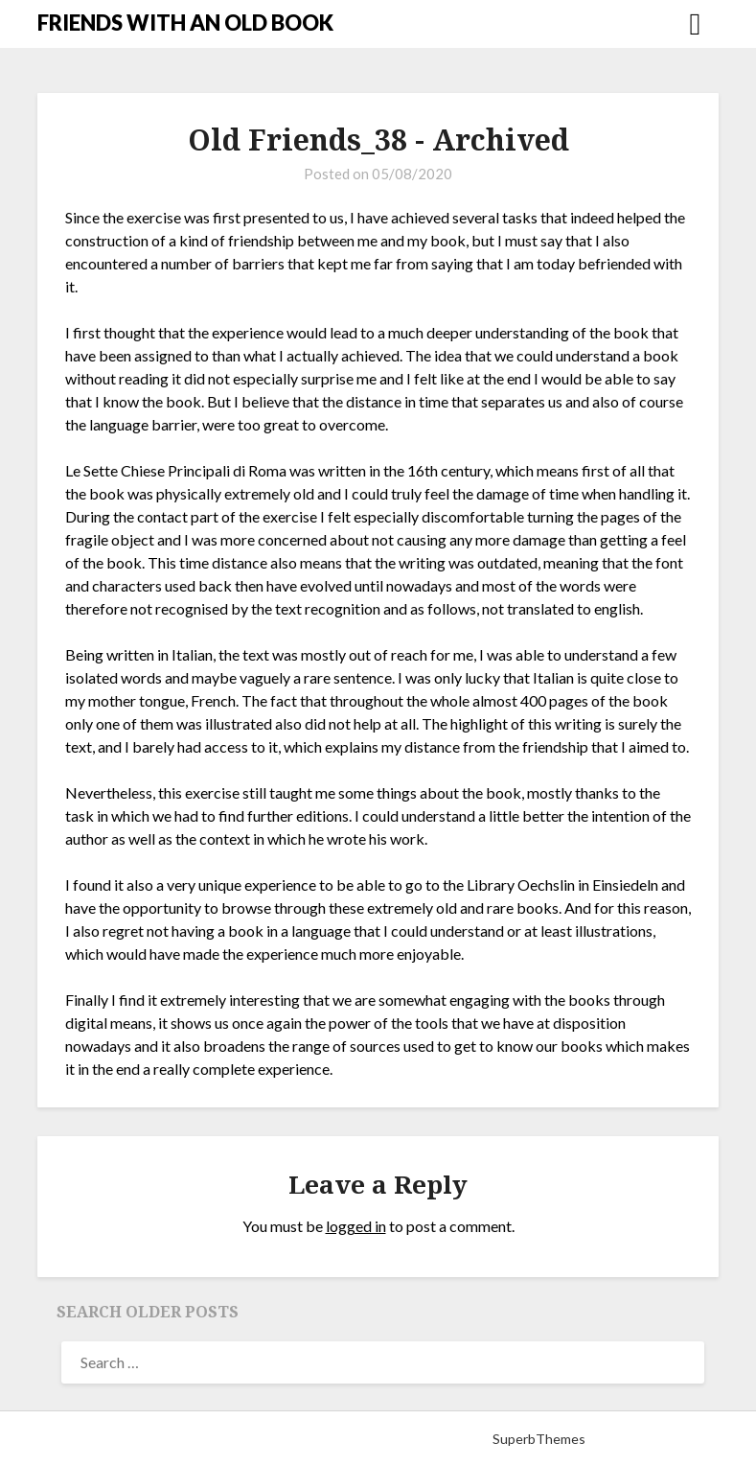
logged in (356, 1226)
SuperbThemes (539, 1439)
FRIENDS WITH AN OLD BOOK (185, 22)
